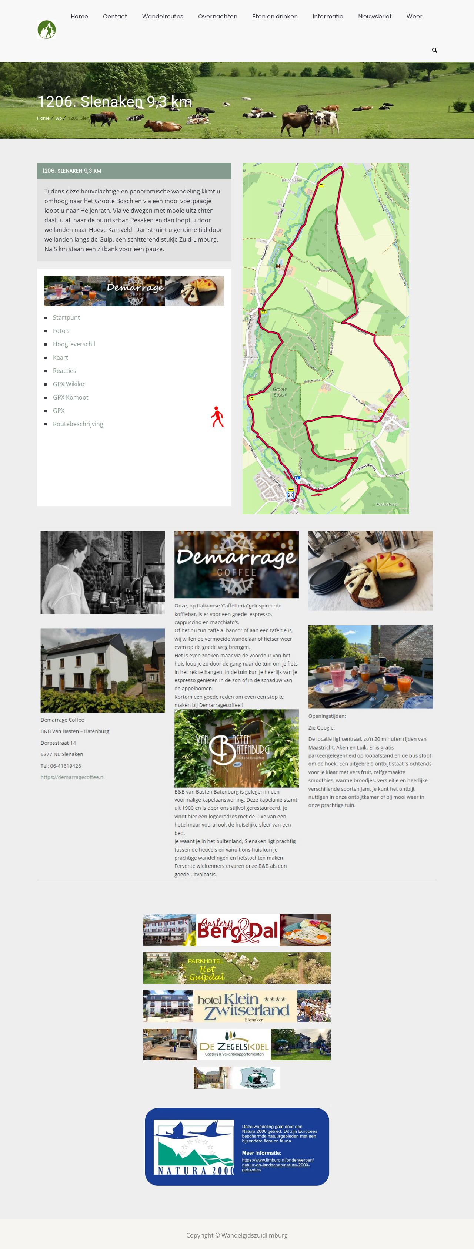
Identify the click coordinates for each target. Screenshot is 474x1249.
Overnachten (217, 16)
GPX (58, 408)
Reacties (64, 368)
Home (79, 16)
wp (59, 115)
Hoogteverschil (74, 341)
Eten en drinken (275, 16)
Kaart (60, 354)
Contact (115, 16)
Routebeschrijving (78, 421)
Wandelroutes (162, 16)
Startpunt (66, 314)
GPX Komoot (71, 394)
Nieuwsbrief (375, 16)
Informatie (328, 16)
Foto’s (61, 328)
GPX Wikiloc (69, 381)
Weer (415, 16)
